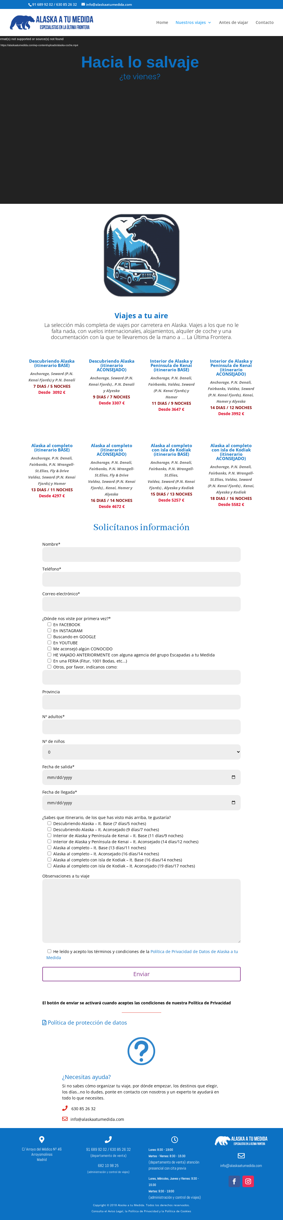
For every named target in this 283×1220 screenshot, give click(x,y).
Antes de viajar (233, 22)
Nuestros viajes (191, 22)
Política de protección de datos (84, 1022)
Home (162, 22)
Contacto (265, 22)
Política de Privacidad (143, 1211)
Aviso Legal (115, 1211)
